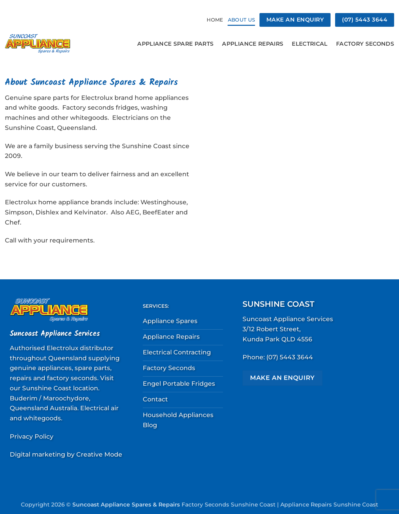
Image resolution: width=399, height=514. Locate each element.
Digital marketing (37, 454)
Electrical (309, 43)
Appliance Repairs (252, 43)
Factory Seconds (365, 43)
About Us (241, 20)
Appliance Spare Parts (175, 43)
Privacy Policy (31, 436)
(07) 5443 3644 (289, 357)
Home (215, 20)
